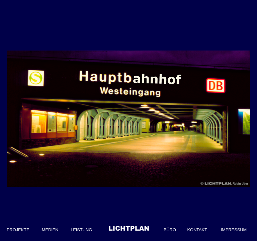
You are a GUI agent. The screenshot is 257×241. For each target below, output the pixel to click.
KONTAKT (197, 229)
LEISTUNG (81, 229)
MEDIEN (50, 229)
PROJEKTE (18, 229)
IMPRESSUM (234, 229)
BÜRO (170, 229)
